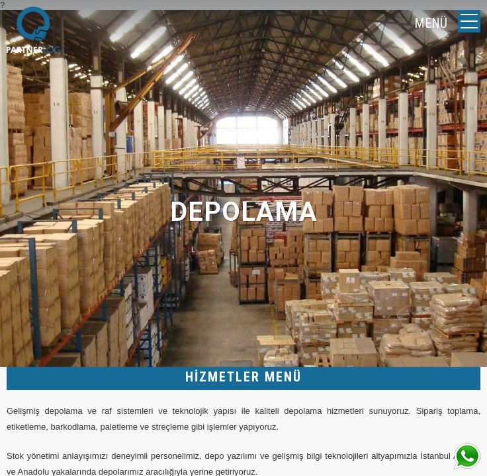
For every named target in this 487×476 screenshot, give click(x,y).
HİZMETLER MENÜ (243, 377)
